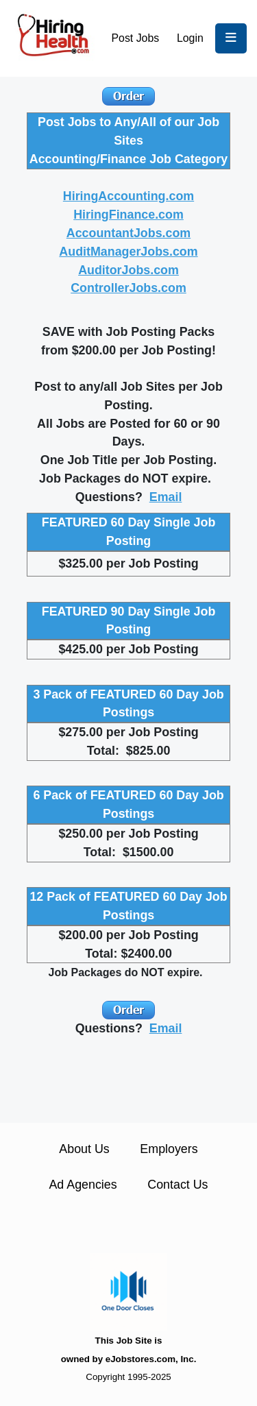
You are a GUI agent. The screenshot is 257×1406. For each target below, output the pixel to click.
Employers (168, 1149)
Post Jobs (136, 38)
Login (190, 38)
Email (165, 497)
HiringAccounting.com (128, 196)
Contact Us (177, 1184)
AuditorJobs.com (128, 270)
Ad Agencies (83, 1184)
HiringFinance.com (128, 214)
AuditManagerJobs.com (128, 251)
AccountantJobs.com (128, 233)
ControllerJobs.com (128, 288)
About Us (84, 1149)
